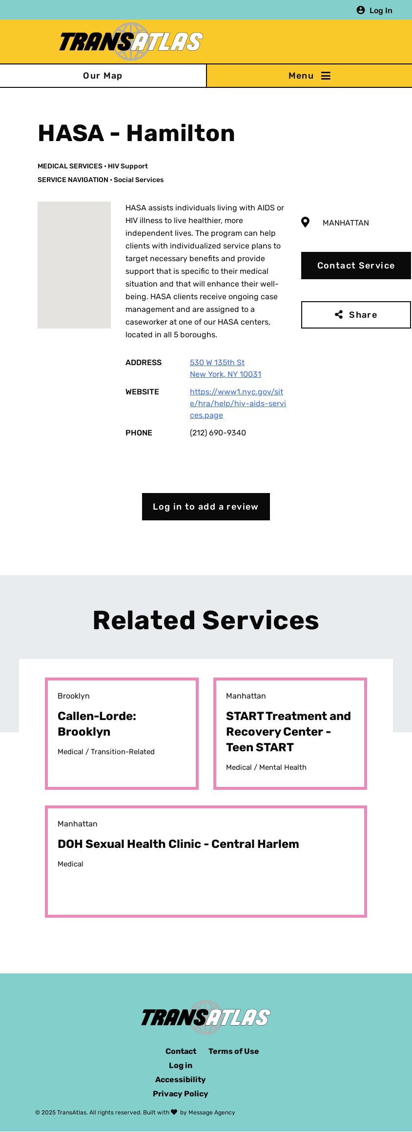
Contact (180, 1051)
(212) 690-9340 (218, 432)
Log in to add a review (206, 506)
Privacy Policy (180, 1093)
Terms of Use (233, 1051)
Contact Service (356, 265)
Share (363, 314)
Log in (180, 1065)
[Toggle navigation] (309, 75)
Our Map (103, 75)
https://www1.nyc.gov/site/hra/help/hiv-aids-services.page (238, 403)
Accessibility (180, 1079)
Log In (381, 10)
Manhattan (346, 222)
